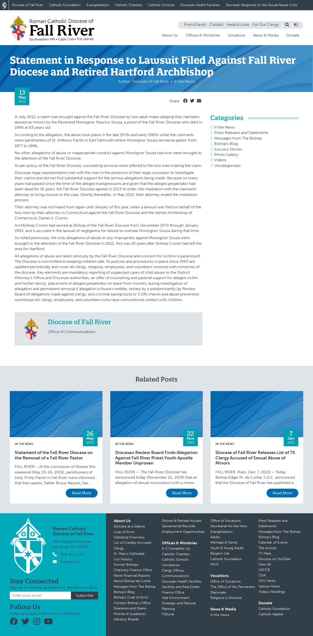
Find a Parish (195, 24)
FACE (214, 564)
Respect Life (219, 553)
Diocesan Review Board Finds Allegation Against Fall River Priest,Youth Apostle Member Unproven (156, 458)
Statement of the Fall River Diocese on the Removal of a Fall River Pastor (54, 455)
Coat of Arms (124, 532)
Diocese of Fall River (27, 5)
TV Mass (264, 553)
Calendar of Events (273, 542)
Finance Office (173, 592)
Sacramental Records (178, 526)
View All (264, 564)
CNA (262, 575)
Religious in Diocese (226, 598)
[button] (296, 25)
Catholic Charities (128, 5)
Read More (81, 493)
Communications (175, 576)
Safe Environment (176, 598)
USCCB (264, 570)
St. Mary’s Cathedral (129, 554)
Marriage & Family (224, 542)
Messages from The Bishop (238, 138)
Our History (123, 559)
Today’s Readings (271, 592)
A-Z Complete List (176, 548)
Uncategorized (227, 165)
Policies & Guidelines (130, 614)
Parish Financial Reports (132, 576)
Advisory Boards (126, 619)
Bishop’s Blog (124, 592)
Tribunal (168, 614)
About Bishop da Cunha (132, 581)
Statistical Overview (129, 537)
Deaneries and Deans (130, 608)
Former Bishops (126, 565)
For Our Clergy (265, 24)
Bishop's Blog (226, 143)
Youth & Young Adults (227, 548)
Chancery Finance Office (133, 570)
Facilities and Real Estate (181, 587)
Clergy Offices (173, 570)
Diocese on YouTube (274, 559)
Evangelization (98, 5)
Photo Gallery (226, 154)
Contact (216, 24)
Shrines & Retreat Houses (181, 521)
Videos (220, 160)
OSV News (266, 581)
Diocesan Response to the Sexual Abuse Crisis (261, 5)
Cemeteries (171, 565)
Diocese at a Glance (129, 526)
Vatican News (269, 586)
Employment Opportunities (183, 532)
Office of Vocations (225, 521)
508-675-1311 (72, 554)
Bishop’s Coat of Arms (131, 597)
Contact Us (70, 561)
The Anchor (267, 548)
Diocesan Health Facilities (200, 5)
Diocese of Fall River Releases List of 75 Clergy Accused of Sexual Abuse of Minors (255, 458)
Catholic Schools (161, 5)
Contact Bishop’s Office (132, 603)
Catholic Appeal (270, 614)
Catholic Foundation (65, 5)
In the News (224, 127)
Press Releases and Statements (241, 132)
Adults (215, 537)
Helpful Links (238, 24)
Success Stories (228, 149)
